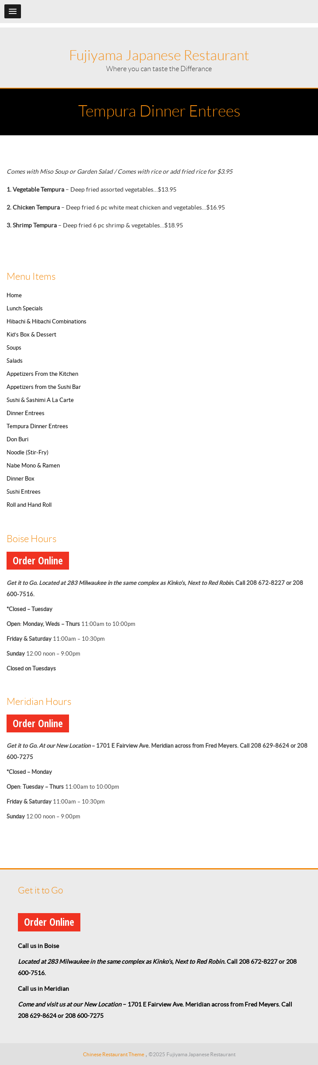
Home (14, 295)
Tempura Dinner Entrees (37, 426)
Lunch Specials (25, 308)
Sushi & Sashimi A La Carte (40, 400)
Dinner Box (21, 478)
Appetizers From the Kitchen (42, 374)
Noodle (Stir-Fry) (27, 452)
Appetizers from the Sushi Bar (44, 387)
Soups (14, 347)
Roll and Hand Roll (29, 505)
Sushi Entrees (24, 491)
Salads (15, 360)
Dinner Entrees (26, 413)
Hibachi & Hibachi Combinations (46, 321)
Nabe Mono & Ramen (33, 465)
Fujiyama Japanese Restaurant (159, 55)
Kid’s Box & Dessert (31, 334)
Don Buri (17, 439)
